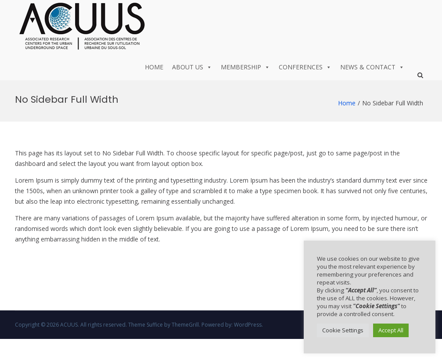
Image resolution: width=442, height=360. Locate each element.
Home (154, 67)
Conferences (305, 67)
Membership (245, 67)
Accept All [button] (390, 330)
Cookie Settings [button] (342, 330)
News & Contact (372, 67)
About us (192, 67)
